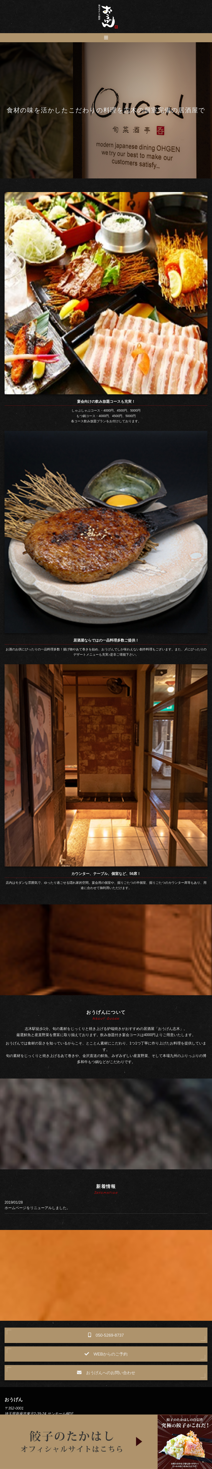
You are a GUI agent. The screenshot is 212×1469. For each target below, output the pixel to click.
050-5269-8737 (106, 1335)
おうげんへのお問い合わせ (106, 1372)
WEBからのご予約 (106, 1354)
